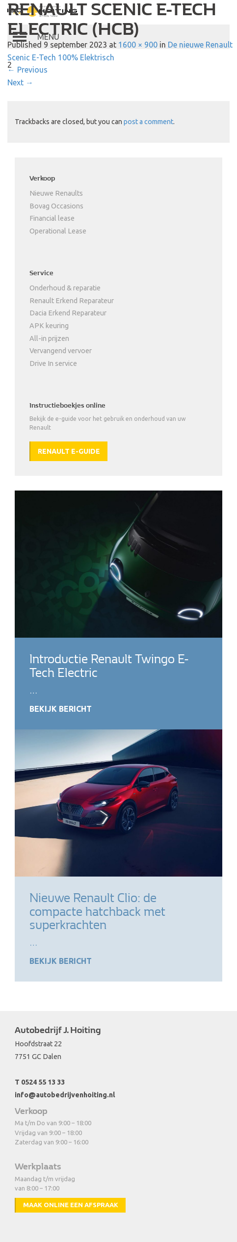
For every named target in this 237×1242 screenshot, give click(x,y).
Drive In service (53, 363)
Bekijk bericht (60, 708)
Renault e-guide (69, 451)
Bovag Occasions (56, 206)
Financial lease (52, 218)
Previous (27, 69)
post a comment (148, 122)
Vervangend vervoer (60, 351)
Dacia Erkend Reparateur (67, 313)
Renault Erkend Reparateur (71, 301)
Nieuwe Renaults (56, 193)
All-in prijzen (49, 338)
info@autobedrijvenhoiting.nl (65, 1095)
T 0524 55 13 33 (40, 1082)
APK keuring (49, 326)
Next (20, 82)
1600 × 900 (138, 44)
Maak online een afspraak (70, 1204)
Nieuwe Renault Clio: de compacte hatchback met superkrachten (97, 911)
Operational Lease (57, 231)
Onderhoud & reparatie (65, 288)
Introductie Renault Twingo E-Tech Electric (108, 665)
